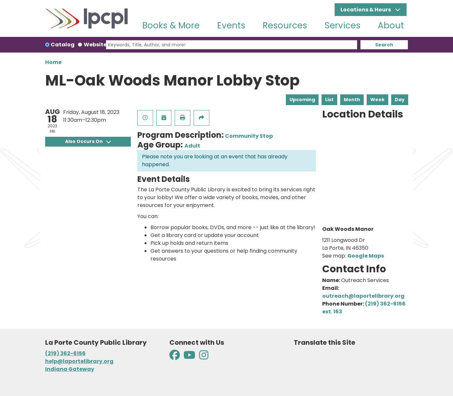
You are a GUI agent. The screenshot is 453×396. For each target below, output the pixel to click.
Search (384, 44)
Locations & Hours (366, 9)
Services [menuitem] (342, 25)
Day (400, 99)
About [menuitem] (391, 25)
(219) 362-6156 (65, 353)
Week (377, 99)
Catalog (63, 44)
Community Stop (249, 136)
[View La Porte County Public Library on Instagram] (203, 357)
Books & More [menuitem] (171, 25)
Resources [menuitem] (285, 25)
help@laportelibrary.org (79, 361)
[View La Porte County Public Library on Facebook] (175, 357)
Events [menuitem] (231, 25)
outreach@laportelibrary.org (363, 296)
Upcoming (302, 99)
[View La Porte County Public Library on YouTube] (189, 357)
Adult (192, 146)
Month (352, 99)
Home (53, 62)
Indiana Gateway (69, 369)
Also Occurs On (88, 141)
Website (95, 44)
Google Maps (365, 256)
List (329, 99)
